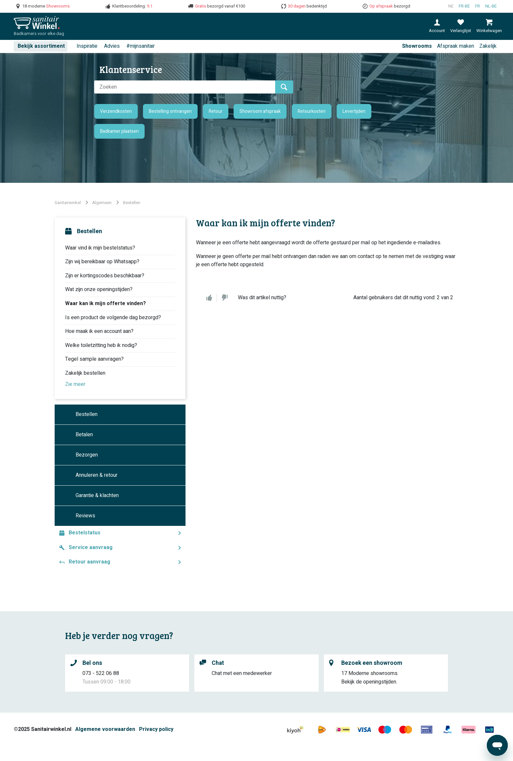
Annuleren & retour (96, 475)
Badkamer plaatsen (119, 131)
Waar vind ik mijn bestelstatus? (100, 248)
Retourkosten (312, 111)
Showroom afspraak (260, 111)
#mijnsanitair (140, 46)
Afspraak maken (455, 46)
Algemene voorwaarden (105, 729)
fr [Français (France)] (477, 6)
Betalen (84, 435)
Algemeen (102, 202)
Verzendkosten (116, 111)
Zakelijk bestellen (85, 373)
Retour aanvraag (89, 562)
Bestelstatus (84, 533)
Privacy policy (156, 729)
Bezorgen (87, 455)
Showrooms (417, 46)
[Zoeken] (184, 87)
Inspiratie (87, 46)
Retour (215, 111)
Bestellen (131, 202)
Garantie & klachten (97, 495)
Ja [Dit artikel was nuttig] (209, 298)
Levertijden (354, 111)
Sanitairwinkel (68, 202)
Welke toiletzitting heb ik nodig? (101, 345)
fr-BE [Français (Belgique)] (464, 6)
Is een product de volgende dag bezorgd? (113, 317)
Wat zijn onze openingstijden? (99, 289)
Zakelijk (488, 46)
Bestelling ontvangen (170, 111)
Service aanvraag (91, 547)
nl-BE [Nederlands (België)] (491, 6)
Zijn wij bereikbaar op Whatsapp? (102, 262)
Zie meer (75, 384)
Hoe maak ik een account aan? (99, 331)
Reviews (85, 516)
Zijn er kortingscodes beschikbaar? (104, 276)
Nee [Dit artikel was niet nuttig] (225, 298)
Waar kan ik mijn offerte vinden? (105, 303)
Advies (112, 46)
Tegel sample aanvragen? (94, 359)
